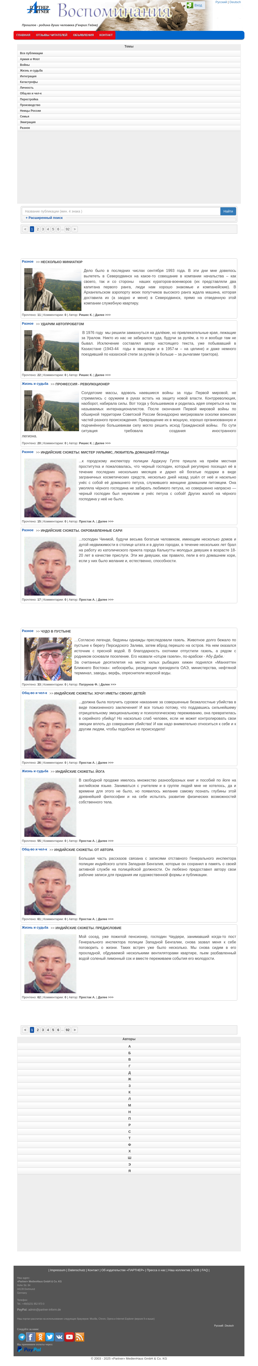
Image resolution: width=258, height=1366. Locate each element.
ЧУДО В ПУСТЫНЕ (56, 631)
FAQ (205, 1270)
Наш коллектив (179, 1270)
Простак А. (87, 521)
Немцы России (30, 110)
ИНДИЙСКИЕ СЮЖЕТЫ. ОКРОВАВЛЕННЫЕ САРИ (81, 530)
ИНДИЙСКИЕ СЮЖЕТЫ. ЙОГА (80, 771)
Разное (25, 128)
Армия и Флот (30, 59)
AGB (196, 1270)
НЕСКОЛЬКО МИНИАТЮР (62, 262)
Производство (30, 105)
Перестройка (29, 99)
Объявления (83, 35)
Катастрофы (29, 82)
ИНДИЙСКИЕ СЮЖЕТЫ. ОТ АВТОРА (84, 850)
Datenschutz (76, 1270)
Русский (221, 2)
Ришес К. (86, 315)
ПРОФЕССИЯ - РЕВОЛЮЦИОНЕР (82, 384)
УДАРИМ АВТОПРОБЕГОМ (62, 324)
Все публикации (31, 53)
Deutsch (235, 2)
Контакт (106, 35)
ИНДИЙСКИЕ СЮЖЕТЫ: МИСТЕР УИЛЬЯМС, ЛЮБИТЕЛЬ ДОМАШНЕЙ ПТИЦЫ (105, 452)
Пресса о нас (156, 1270)
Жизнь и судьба (31, 70)
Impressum (57, 1270)
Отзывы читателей (51, 35)
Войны (25, 65)
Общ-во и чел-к (31, 93)
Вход (198, 5)
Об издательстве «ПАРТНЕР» (122, 1270)
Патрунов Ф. (88, 684)
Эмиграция (28, 122)
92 (68, 229)
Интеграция (28, 76)
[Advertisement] (129, 168)
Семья (24, 116)
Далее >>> (102, 315)
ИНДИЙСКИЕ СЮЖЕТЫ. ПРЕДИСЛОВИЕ (88, 928)
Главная (23, 35)
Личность (27, 87)
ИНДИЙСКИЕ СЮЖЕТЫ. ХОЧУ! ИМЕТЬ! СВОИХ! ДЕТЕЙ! (100, 693)
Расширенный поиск (44, 218)
